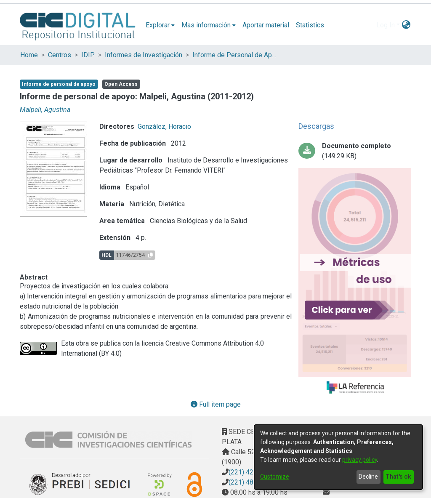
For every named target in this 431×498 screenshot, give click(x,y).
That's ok (398, 476)
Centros (59, 55)
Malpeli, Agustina (45, 110)
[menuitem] (160, 25)
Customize (274, 476)
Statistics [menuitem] (310, 25)
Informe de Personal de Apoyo (234, 55)
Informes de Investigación (143, 55)
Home (29, 55)
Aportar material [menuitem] (265, 25)
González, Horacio (164, 126)
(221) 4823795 (250, 482)
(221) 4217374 (250, 472)
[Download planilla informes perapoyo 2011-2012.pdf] (354, 151)
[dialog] (338, 457)
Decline (368, 476)
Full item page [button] (216, 404)
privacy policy (359, 459)
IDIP (88, 55)
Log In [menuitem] (385, 25)
